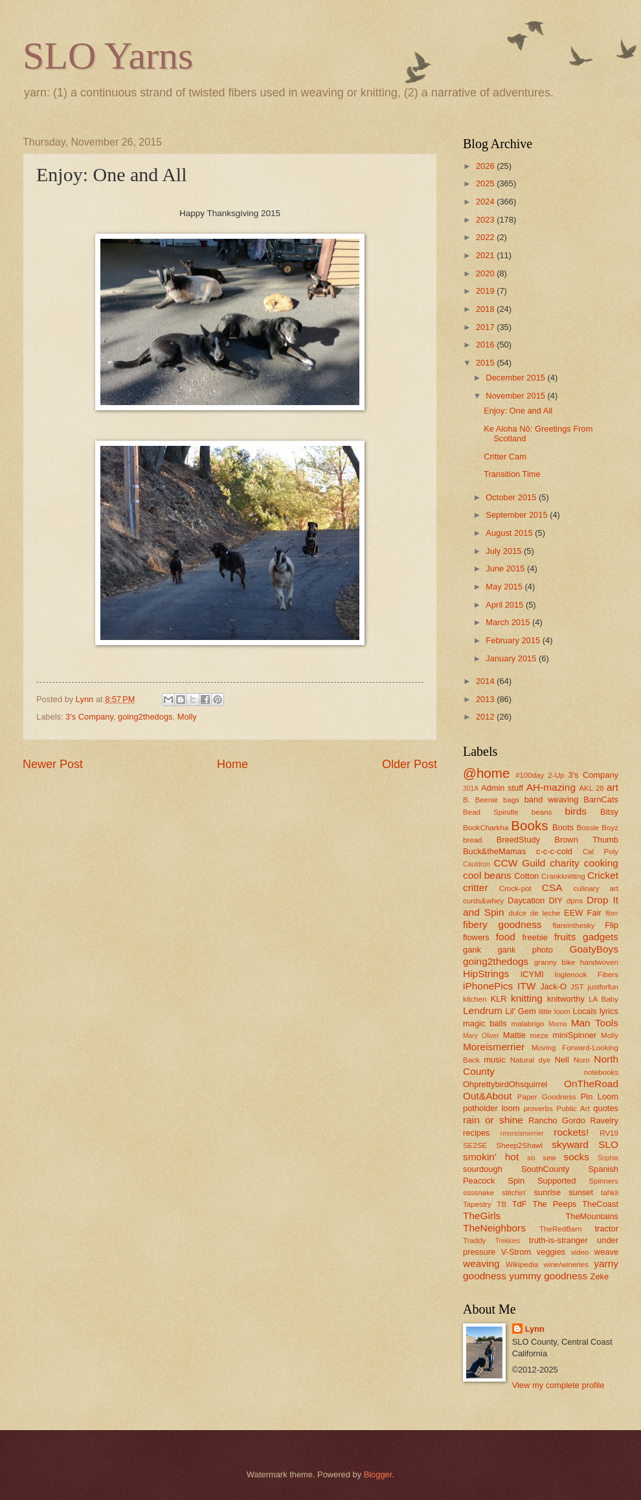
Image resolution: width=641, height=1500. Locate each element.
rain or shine (493, 1119)
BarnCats (600, 799)
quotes (605, 1108)
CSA (552, 887)
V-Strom (516, 1252)
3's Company (89, 717)
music (495, 1059)
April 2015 (506, 605)
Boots (563, 827)
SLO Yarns (108, 55)
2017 (486, 327)
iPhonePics (488, 985)
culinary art (596, 888)
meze (539, 1035)
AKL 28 (591, 788)
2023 (486, 220)
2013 (486, 699)
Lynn (535, 1329)
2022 (486, 237)
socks (576, 1156)
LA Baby (603, 999)
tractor (607, 1228)
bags (511, 800)
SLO (608, 1144)
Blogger (378, 1474)
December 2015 (516, 377)
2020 (486, 273)
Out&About (487, 1095)
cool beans (487, 875)
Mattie (514, 1035)
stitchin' (514, 1193)
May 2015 (505, 586)
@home (486, 773)
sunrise (547, 1192)
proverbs (538, 1108)
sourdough (482, 1169)
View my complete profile (558, 1385)
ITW (526, 985)
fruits (565, 936)
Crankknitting (563, 876)
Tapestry (477, 1204)
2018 (486, 309)
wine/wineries (566, 1264)
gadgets (600, 936)
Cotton (526, 876)
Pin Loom (599, 1096)
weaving (481, 1263)
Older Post (409, 764)
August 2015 (510, 533)
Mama (557, 1024)
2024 (486, 201)
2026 (486, 166)
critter (475, 887)
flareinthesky (573, 925)
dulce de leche (534, 913)
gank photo (525, 949)
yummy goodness (548, 1275)
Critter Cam (505, 456)
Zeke (599, 1276)
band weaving (551, 799)
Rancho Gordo (556, 1120)
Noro (582, 1060)
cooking (601, 862)
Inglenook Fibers (586, 974)
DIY (555, 900)
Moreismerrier (493, 1046)
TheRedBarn (560, 1229)
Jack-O (553, 986)
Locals (585, 1011)
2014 (486, 681)
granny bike (555, 962)
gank (472, 949)
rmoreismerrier (522, 1133)
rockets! (571, 1132)
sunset (580, 1192)
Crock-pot (515, 888)
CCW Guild (519, 862)
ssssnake (478, 1193)
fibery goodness (502, 924)
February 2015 (514, 640)
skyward (570, 1144)
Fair (594, 913)
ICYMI (532, 974)
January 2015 (512, 658)
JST (577, 987)
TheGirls (481, 1215)
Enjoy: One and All (518, 410)
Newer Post (53, 764)
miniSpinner (574, 1035)
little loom (554, 1011)
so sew (541, 1158)
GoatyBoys (594, 948)
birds (575, 811)
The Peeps (555, 1204)
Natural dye (530, 1060)
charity (564, 862)
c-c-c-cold (554, 851)
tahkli (609, 1193)
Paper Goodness (546, 1097)
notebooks (601, 1072)
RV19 (609, 1133)
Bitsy (609, 812)
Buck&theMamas (494, 851)
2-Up (556, 775)
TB (501, 1204)
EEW (573, 913)
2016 (486, 344)
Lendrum (482, 1010)
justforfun (602, 987)
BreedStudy (518, 839)
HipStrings (486, 973)
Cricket (602, 875)
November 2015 (516, 396)
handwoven (599, 962)
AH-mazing (551, 787)
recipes (476, 1133)
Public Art (572, 1108)
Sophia (608, 1158)
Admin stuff (502, 788)
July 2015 (505, 551)
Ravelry (604, 1120)
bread (472, 840)
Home (232, 764)
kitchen (475, 999)
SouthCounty (545, 1169)
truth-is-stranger (558, 1240)
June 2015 (506, 568)
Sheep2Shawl (520, 1145)
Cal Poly (600, 851)
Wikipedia (522, 1264)
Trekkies (508, 1240)
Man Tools (594, 1022)
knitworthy (566, 999)
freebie (535, 937)
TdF (519, 1204)
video (580, 1252)
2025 (486, 183)
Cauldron (476, 864)
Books (529, 825)
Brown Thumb (586, 839)
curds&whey (483, 901)
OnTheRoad (591, 1083)
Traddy (474, 1240)
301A (470, 788)
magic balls (485, 1023)
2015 (486, 363)
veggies (551, 1252)
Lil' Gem (521, 1011)
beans (542, 812)
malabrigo (528, 1024)
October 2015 (512, 497)
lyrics (609, 1011)
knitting (527, 998)
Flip (611, 925)
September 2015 (518, 515)
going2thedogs (145, 717)
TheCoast (600, 1204)
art (612, 787)
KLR (499, 999)
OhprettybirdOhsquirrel (505, 1084)
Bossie (587, 828)
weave (606, 1252)
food (505, 936)
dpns (575, 901)
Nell (562, 1059)
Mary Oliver (481, 1035)
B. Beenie (481, 800)
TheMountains (591, 1216)
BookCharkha (485, 828)
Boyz (610, 828)
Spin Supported (542, 1181)
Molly (187, 717)
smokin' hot (491, 1156)
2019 (486, 291)
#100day (529, 775)
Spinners (603, 1181)
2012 (486, 717)
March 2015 (509, 622)
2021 (486, 255)
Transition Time (512, 474)
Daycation (526, 900)
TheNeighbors (494, 1227)
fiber (611, 913)
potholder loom (491, 1108)
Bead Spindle (491, 812)
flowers (476, 937)
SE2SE (475, 1145)
